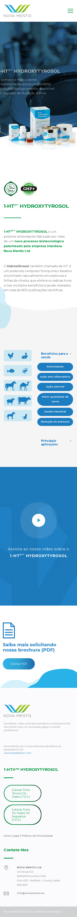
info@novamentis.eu (31, 893)
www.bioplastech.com (17, 752)
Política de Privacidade (37, 835)
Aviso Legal (12, 835)
